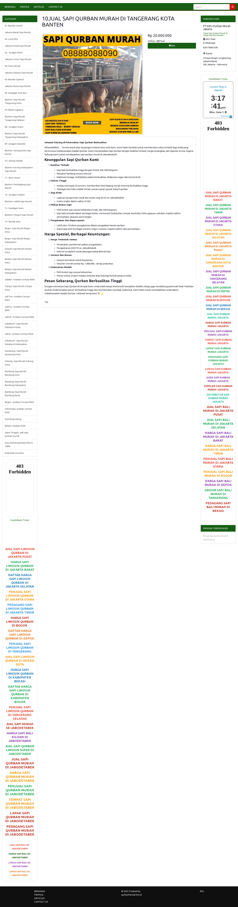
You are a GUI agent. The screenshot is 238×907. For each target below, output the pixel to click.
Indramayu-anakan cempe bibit (18, 410)
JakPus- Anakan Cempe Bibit (17, 308)
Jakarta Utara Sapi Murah (18, 86)
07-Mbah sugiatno (14, 110)
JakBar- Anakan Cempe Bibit (20, 279)
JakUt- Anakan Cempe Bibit (19, 334)
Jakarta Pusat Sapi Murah (18, 45)
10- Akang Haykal (14, 160)
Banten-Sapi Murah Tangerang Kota (15, 101)
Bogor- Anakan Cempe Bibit (19, 402)
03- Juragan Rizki (13, 52)
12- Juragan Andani (15, 194)
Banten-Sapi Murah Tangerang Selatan (15, 118)
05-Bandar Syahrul (14, 79)
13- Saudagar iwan (14, 208)
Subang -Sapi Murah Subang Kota (19, 363)
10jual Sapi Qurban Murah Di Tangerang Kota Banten (215, 34)
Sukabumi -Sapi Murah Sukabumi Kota (16, 325)
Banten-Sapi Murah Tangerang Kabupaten (16, 135)
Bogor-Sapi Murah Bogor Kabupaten (17, 240)
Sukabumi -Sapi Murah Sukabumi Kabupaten (16, 342)
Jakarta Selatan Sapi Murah (19, 72)
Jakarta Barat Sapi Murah (18, 32)
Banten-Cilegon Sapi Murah (19, 215)
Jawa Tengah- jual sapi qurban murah (16, 434)
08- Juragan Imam (14, 126)
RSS (202, 891)
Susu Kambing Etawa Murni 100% (19, 444)
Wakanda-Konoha (14, 453)
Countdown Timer (19, 520)
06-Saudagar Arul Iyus (16, 93)
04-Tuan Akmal (12, 66)
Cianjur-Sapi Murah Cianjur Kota (18, 288)
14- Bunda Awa (12, 221)
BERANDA (10, 7)
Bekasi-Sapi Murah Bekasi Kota (18, 261)
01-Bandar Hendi (13, 25)
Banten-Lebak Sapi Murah (18, 201)
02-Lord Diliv (11, 39)
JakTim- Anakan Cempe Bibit (17, 298)
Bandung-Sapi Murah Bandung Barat (15, 394)
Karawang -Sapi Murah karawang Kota (16, 353)
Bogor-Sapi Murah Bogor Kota (17, 230)
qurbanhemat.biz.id (131, 894)
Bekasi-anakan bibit (15, 425)
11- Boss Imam (12, 177)
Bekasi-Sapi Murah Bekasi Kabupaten (18, 271)
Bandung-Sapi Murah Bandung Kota (15, 373)
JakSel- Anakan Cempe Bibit (19, 317)
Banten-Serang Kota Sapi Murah (18, 152)
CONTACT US (55, 7)
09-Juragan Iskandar (15, 143)
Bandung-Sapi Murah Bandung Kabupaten (15, 383)
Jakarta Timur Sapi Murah (18, 59)
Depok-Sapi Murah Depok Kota (18, 250)
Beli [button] (172, 45)
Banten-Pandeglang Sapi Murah (18, 186)
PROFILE (24, 7)
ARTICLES (39, 7)
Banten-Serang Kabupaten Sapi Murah (19, 169)
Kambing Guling (13, 419)
